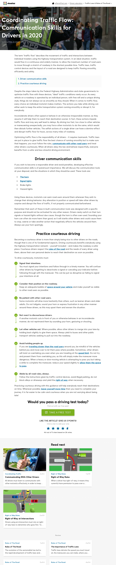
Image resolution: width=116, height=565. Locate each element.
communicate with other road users (69, 143)
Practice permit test (48, 548)
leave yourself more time (53, 388)
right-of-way (62, 379)
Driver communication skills (33, 78)
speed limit (83, 352)
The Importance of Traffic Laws (56, 504)
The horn (24, 177)
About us (94, 548)
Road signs (70, 553)
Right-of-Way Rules (52, 476)
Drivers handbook (72, 548)
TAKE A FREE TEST (58, 411)
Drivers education (47, 553)
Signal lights (26, 180)
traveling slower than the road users (46, 346)
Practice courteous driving (33, 83)
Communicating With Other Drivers (20, 476)
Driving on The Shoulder (15, 524)
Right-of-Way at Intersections (94, 476)
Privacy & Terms (97, 553)
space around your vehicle (60, 286)
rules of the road (57, 249)
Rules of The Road (13, 504)
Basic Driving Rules (88, 504)
